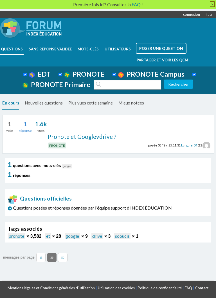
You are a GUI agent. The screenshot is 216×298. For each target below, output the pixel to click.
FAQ (188, 288)
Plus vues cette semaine (90, 102)
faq (209, 14)
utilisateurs (118, 49)
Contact (201, 288)
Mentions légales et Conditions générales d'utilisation (51, 288)
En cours (10, 102)
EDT (40, 74)
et (48, 236)
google (72, 236)
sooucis (122, 236)
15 (40, 257)
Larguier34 (189, 145)
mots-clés (88, 49)
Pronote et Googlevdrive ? (82, 136)
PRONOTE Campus (151, 74)
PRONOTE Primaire (56, 84)
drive (97, 236)
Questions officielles (40, 198)
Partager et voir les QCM (162, 60)
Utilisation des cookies (116, 288)
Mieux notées (131, 102)
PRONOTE (84, 74)
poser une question (161, 48)
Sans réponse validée (50, 49)
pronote (16, 236)
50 (62, 257)
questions (12, 49)
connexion (191, 14)
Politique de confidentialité (160, 288)
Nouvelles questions (44, 102)
